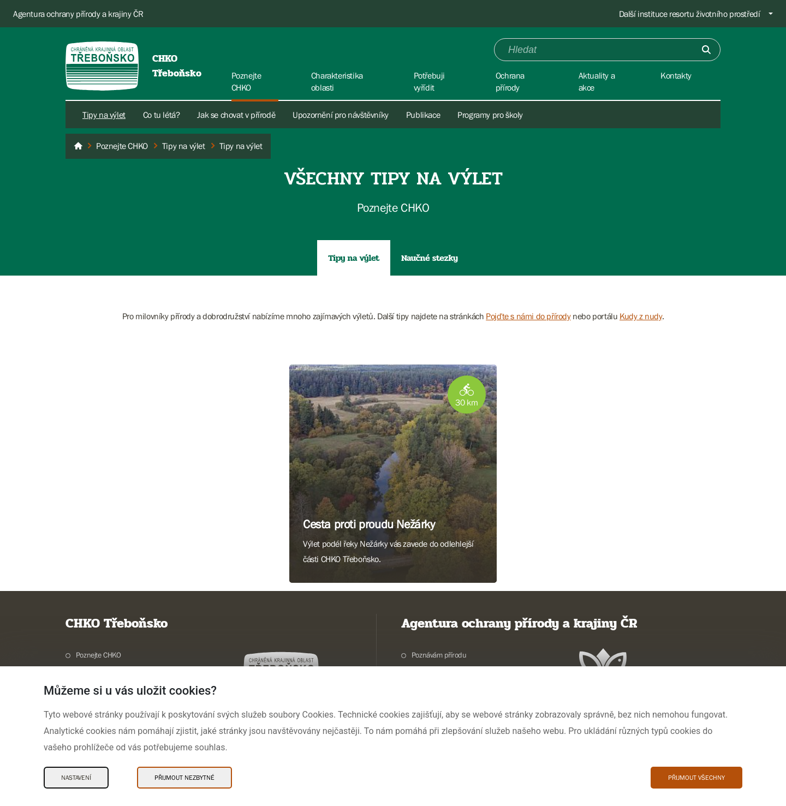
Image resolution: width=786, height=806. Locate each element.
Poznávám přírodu (439, 654)
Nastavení (76, 777)
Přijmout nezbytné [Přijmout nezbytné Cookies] (184, 777)
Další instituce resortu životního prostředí (689, 14)
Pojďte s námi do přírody (528, 316)
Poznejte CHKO (98, 654)
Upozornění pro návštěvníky (341, 115)
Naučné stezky (429, 258)
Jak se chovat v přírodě (236, 115)
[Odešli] (706, 50)
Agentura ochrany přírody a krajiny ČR (78, 14)
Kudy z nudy (641, 316)
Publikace (423, 115)
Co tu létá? (161, 115)
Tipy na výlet (104, 115)
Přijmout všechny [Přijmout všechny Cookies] (696, 777)
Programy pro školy (490, 115)
